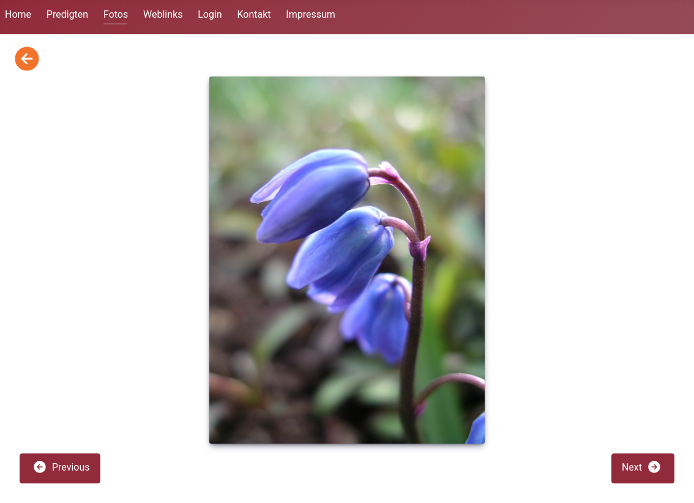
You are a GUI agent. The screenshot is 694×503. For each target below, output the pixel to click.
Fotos (115, 14)
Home (18, 14)
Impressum (310, 14)
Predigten (67, 14)
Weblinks (162, 14)
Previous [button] (61, 467)
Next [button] (642, 467)
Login (210, 14)
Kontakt (254, 14)
